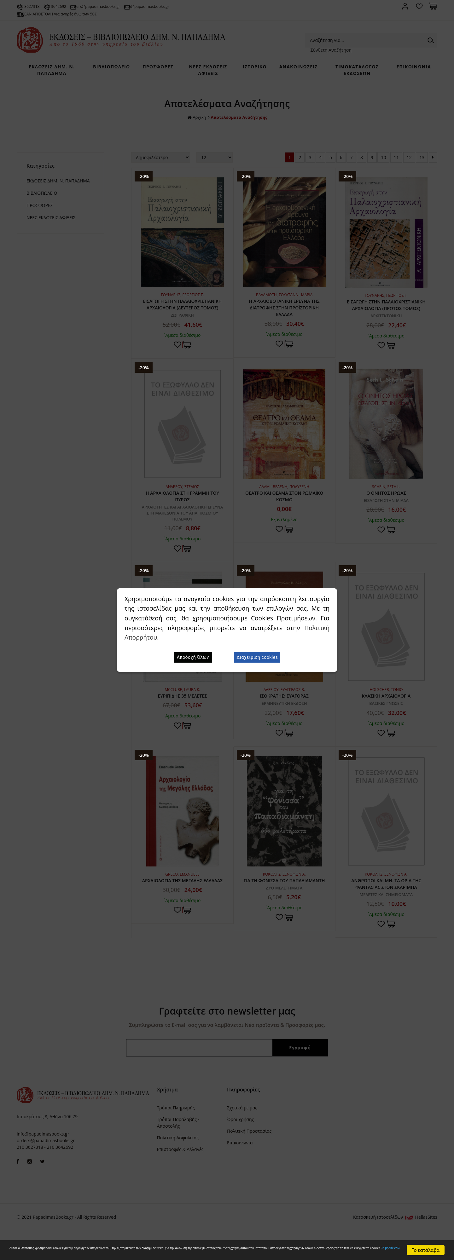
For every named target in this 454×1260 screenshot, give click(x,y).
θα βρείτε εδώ (257, 1252)
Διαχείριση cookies (257, 657)
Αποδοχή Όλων (193, 657)
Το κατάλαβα (426, 1247)
